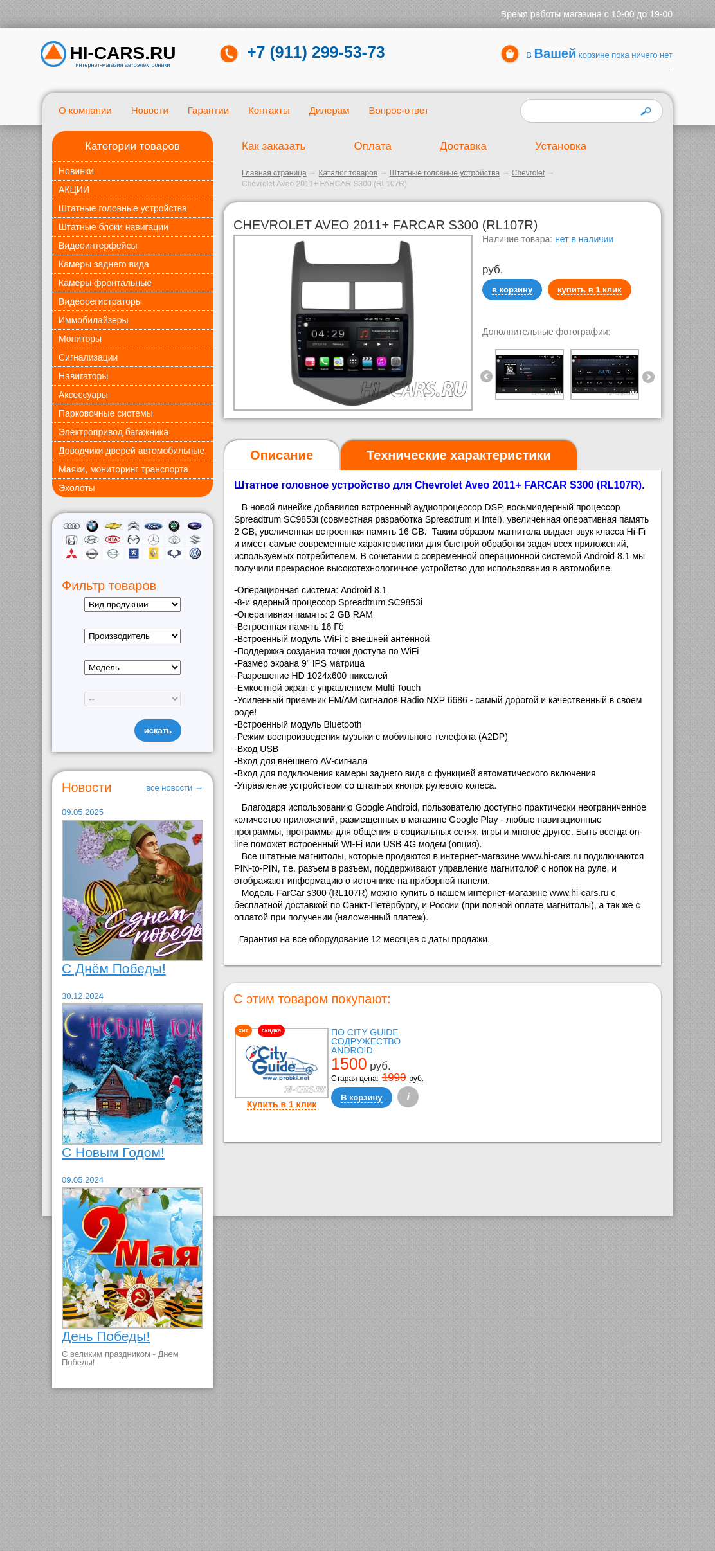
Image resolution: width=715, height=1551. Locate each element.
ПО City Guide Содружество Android (366, 1041)
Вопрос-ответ (398, 110)
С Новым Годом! (113, 1152)
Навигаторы (83, 376)
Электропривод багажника (113, 432)
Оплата (372, 146)
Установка (560, 146)
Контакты (269, 110)
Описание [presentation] (281, 455)
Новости (149, 110)
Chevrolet (528, 172)
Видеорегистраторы (100, 301)
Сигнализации (88, 357)
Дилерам (329, 110)
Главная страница (274, 172)
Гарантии (208, 110)
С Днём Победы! (114, 968)
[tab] (281, 455)
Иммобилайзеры (94, 320)
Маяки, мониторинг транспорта (123, 469)
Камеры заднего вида (104, 264)
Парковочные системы (106, 413)
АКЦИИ (74, 189)
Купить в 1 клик (282, 1104)
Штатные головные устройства (123, 208)
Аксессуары (83, 395)
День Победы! (106, 1336)
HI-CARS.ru (123, 53)
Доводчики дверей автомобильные (131, 450)
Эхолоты (77, 488)
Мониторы (80, 339)
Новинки (76, 171)
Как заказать (273, 146)
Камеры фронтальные (105, 283)
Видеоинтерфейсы (98, 245)
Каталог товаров (347, 172)
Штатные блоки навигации (113, 227)
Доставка (463, 146)
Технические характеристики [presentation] (459, 455)
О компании (85, 110)
